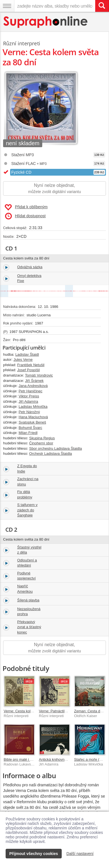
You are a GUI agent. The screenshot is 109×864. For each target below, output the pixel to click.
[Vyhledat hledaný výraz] (102, 6)
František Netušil (31, 365)
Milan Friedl (28, 433)
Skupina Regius (42, 438)
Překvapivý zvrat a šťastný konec (29, 627)
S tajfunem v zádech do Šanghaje (27, 510)
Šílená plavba (28, 600)
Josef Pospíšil (28, 370)
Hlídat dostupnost (25, 216)
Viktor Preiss (29, 396)
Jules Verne (23, 359)
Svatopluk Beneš (32, 422)
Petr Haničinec (31, 391)
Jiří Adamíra (28, 401)
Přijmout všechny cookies (33, 853)
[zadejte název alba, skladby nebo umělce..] (54, 6)
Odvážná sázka (30, 267)
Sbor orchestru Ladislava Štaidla (55, 448)
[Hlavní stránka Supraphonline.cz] (45, 22)
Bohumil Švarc (30, 428)
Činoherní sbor (41, 443)
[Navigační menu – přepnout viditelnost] (7, 6)
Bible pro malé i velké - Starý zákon (32, 759)
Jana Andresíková (33, 386)
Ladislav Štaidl (27, 354)
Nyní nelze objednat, (54, 188)
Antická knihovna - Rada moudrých (67, 759)
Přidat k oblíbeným (26, 207)
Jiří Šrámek (34, 381)
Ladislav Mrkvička (33, 406)
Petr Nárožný (29, 412)
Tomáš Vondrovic (39, 375)
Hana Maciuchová (33, 417)
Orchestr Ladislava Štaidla (50, 453)
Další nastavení (80, 853)
